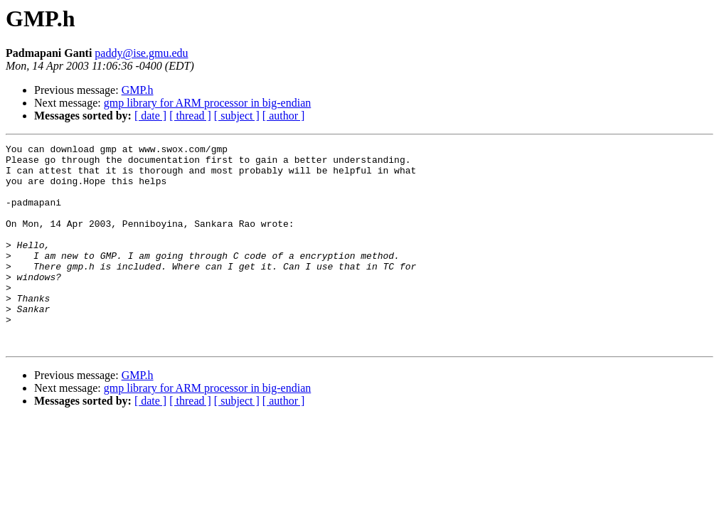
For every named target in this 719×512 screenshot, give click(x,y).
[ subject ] (237, 116)
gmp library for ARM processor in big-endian (207, 103)
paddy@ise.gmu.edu (141, 53)
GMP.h (138, 90)
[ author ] (283, 116)
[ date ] (150, 116)
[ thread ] (190, 116)
